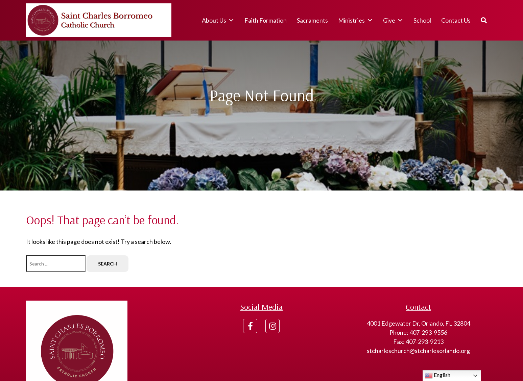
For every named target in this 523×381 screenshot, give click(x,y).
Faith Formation (265, 20)
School (422, 20)
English (437, 376)
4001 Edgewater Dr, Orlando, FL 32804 (418, 323)
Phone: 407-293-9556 (418, 332)
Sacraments (312, 20)
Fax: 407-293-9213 (418, 341)
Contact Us (456, 20)
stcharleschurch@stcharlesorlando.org (418, 350)
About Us (218, 20)
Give (393, 20)
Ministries (355, 20)
